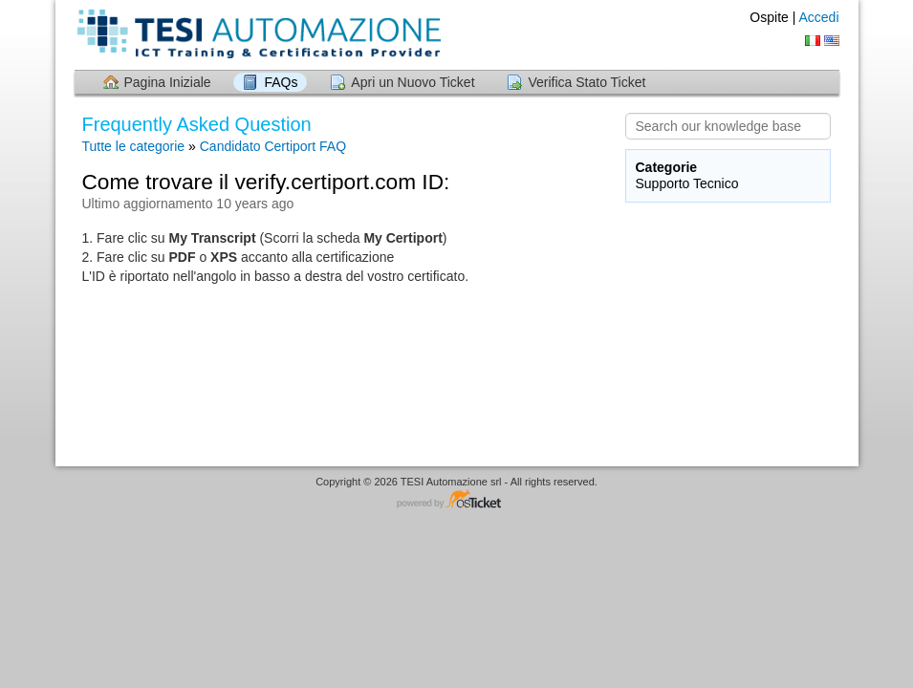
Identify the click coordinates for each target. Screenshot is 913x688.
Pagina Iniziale (167, 82)
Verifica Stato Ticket (586, 82)
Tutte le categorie (133, 146)
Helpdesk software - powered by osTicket (457, 500)
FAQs (280, 82)
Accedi (818, 17)
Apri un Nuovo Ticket (412, 82)
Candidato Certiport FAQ (273, 146)
